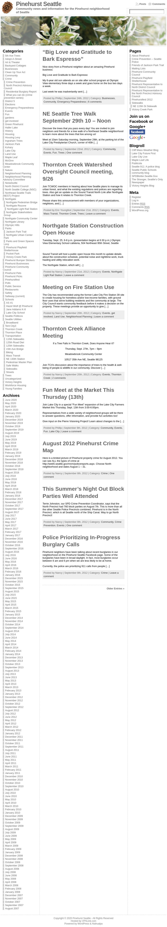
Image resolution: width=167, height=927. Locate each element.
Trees (8, 375)
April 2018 (10, 485)
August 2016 (12, 551)
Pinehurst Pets (13, 273)
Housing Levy (12, 137)
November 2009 (14, 819)
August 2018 (12, 472)
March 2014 (11, 647)
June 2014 (11, 637)
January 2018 (12, 495)
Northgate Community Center (21, 218)
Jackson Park (12, 144)
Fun (7, 114)
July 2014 (10, 634)
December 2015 (14, 578)
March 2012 (11, 726)
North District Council (16, 186)
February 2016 (13, 571)
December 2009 (14, 816)
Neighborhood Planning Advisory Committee (17, 178)
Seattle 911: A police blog (146, 166)
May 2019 (10, 442)
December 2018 (14, 459)
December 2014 (14, 617)
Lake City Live (139, 156)
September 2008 (14, 865)
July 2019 (10, 436)
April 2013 (10, 683)
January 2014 (12, 654)
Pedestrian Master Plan (19, 362)
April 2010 (10, 802)
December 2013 (14, 657)
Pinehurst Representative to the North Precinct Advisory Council (147, 93)
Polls (7, 282)
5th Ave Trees (12, 55)
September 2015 (14, 588)
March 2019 (11, 449)
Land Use (10, 153)
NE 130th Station (15, 358)
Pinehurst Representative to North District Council (147, 86)
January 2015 (12, 614)
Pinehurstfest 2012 (142, 99)
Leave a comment (96, 213)
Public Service (13, 286)
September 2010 (14, 786)
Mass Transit (13, 355)
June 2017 (11, 518)
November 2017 (14, 502)
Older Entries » (115, 588)
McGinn (9, 160)
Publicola (137, 163)
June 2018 (11, 479)
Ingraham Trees (14, 140)
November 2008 (14, 858)
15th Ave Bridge (14, 349)
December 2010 (14, 776)
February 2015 (13, 611)
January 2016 (12, 574)
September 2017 (14, 508)
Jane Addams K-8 (16, 309)
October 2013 (12, 664)
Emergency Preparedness (19, 107)
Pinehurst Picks (13, 276)
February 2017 (13, 532)
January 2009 (12, 852)
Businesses (11, 68)
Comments (158, 4)
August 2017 (12, 512)
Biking (9, 352)
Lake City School (15, 312)
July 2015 (10, 594)
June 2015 (11, 598)
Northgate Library (14, 221)
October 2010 (12, 783)
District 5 (10, 101)
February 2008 (13, 888)
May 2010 (10, 799)
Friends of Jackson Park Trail (148, 65)
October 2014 (12, 624)
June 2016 (11, 558)
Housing (9, 134)
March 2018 (11, 489)
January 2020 (12, 416)
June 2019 (11, 439)
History (9, 130)
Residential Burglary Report (21, 91)
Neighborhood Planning (18, 173)
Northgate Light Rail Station (22, 208)
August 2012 (12, 710)
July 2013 (10, 674)
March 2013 (11, 687)
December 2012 (14, 697)
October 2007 (12, 901)
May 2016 (10, 561)
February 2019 (13, 452)
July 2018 (10, 475)
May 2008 (10, 878)
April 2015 (10, 604)
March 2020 (11, 409)
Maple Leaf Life (140, 160)
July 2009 (10, 832)
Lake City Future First (144, 153)
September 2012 (14, 707)
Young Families (13, 388)
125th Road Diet (15, 342)
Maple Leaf (11, 157)
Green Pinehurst (14, 124)
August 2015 (12, 591)
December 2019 (14, 419)
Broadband (12, 322)
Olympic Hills (12, 225)
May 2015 (10, 601)
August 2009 (12, 829)
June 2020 (11, 399)
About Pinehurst (141, 55)
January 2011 (12, 773)
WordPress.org (140, 210)
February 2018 (13, 492)
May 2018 (10, 482)
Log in (135, 200)
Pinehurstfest (12, 279)
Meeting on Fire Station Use (78, 287)
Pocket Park (12, 253)
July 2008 (10, 872)
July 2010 (10, 792)
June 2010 (11, 796)
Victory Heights (13, 382)
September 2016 (14, 548)
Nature (8, 170)
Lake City (10, 150)
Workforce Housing (15, 385)
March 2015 (11, 607)
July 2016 (10, 555)
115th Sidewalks (15, 339)
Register (136, 197)
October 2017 (12, 505)
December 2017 (14, 498)
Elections (10, 104)
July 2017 (10, 515)
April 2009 (10, 842)
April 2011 (10, 763)
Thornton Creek (13, 329)
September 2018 (14, 469)
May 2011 (10, 759)
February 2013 (13, 690)
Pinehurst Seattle (38, 4)
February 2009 (13, 849)
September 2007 (14, 905)
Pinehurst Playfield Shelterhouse (15, 249)
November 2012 (14, 700)
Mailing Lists (138, 68)
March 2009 (11, 845)
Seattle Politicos (14, 316)
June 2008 (11, 875)
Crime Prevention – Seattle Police (147, 60)
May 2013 (10, 680)
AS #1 (9, 302)
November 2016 (14, 541)
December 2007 (14, 895)
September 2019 (14, 429)
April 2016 (10, 565)
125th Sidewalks (15, 345)
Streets (10, 372)
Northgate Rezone (16, 205)
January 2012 (12, 733)
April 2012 (10, 723)
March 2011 (11, 766)
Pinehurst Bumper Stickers (20, 260)
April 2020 (10, 406)
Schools (9, 299)
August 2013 (12, 670)
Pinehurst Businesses (17, 263)
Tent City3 (10, 325)
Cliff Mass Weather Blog (145, 150)
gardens (9, 117)
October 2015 (12, 584)
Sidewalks (11, 368)
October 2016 (12, 545)
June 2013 (11, 677)
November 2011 (14, 740)
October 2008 (12, 862)
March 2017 (11, 528)
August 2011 (12, 749)
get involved (11, 120)
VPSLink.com (89, 921)
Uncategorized (13, 378)
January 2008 (12, 891)
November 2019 (14, 423)
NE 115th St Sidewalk (145, 106)
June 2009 (11, 835)
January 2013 (12, 693)
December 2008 (14, 855)
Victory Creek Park (16, 256)
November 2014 (14, 621)
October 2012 (12, 703)
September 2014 (14, 627)
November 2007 (14, 898)
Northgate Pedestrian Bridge (21, 202)
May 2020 (10, 403)
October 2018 (12, 465)
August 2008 (12, 868)
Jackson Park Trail (16, 231)
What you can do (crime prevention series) (18, 96)
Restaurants (11, 289)
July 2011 (10, 753)
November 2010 (14, 779)
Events (9, 111)
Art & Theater (12, 62)
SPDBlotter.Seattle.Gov (145, 176)
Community (11, 75)
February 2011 (13, 769)
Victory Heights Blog (143, 185)
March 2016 (11, 568)
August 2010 (12, 789)
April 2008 (10, 882)
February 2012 (13, 730)
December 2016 (14, 538)
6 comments (95, 101)
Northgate (10, 199)
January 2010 (12, 812)
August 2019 (12, 432)
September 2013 (14, 667)
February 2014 (13, 650)
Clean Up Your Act (15, 72)
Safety (8, 292)
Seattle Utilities (13, 319)
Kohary (9, 147)
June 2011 (11, 756)
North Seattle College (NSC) (20, 189)
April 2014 (10, 644)
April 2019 (10, 446)
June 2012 (11, 716)
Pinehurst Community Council (144, 73)
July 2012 (10, 713)
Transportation (13, 335)
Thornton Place (13, 332)
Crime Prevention (15, 82)
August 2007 (12, 908)
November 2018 (14, 462)
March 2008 (11, 885)
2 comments (59, 377)
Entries (138, 203)
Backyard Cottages (15, 65)
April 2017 (10, 525)
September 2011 (14, 746)
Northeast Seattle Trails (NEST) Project (17, 194)
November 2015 (14, 581)
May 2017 (10, 522)
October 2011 (12, 743)
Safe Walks (12, 365)
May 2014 (10, 640)
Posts (142, 4)
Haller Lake (11, 127)
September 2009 (14, 825)
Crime (8, 78)
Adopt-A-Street (13, 59)
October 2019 (12, 426)
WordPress (83, 923)
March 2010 (11, 806)
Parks (8, 228)
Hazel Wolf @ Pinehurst (19, 306)
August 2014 (12, 631)
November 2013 (14, 660)
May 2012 (10, 720)
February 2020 (13, 413)
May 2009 (10, 839)
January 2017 (12, 535)
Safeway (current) (15, 296)
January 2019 (12, 456)
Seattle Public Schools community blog (144, 171)
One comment (74, 152)
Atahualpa (97, 923)
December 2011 (14, 736)
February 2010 (13, 809)
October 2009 (12, 822)
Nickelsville (11, 182)
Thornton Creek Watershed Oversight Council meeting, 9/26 (78, 172)
